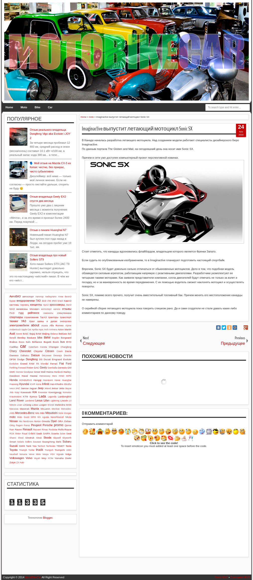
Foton (30, 367)
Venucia (23, 454)
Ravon (18, 429)
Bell (69, 334)
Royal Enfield (28, 433)
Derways (57, 355)
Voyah (37, 458)
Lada (42, 396)
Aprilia (35, 329)
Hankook (58, 372)
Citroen (49, 350)
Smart (12, 441)
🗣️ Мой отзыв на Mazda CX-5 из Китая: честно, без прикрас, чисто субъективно (50, 167)
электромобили (19, 325)
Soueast (37, 442)
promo (58, 425)
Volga (68, 454)
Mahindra (60, 404)
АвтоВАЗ (15, 296)
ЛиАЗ (68, 305)
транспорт (65, 317)
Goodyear (28, 372)
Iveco (12, 388)
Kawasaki (26, 392)
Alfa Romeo (56, 325)
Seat (68, 433)
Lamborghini (64, 396)
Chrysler (38, 351)
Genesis (62, 367)
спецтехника (64, 313)
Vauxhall (13, 454)
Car (50, 107)
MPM (33, 417)
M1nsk (51, 405)
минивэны (22, 309)
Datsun (35, 355)
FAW (31, 363)
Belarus (54, 334)
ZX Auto (20, 462)
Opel (54, 421)
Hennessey (44, 376)
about (35, 325)
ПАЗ (11, 313)
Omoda (46, 421)
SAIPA (46, 433)
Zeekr (68, 458)
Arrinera (53, 329)
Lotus (35, 404)
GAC (36, 367)
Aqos (40, 329)
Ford (68, 363)
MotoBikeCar (33, 577)
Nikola (68, 417)
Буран (12, 301)
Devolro (67, 355)
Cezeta (43, 347)
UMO (68, 450)
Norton (37, 421)
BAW (38, 333)
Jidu (11, 392)
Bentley (21, 337)
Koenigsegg (55, 392)
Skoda (47, 437)
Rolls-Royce (64, 429)
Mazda (35, 408)
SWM (22, 446)
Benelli (12, 338)
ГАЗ (38, 300)
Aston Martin (64, 329)
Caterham (33, 347)
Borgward (66, 337)
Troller (31, 450)
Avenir (19, 334)
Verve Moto (35, 454)
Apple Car (26, 329)
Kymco (33, 396)
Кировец (24, 305)
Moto (24, 107)
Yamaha (59, 458)
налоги (56, 309)
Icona (38, 384)
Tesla (68, 446)
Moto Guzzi (23, 417)
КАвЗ (60, 301)
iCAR (32, 384)
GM (69, 367)
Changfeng (66, 347)
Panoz (27, 425)
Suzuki (13, 445)
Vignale (59, 454)
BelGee (63, 333)
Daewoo (13, 355)
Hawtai (33, 375)
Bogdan (56, 338)
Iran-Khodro (56, 384)
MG (37, 413)
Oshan (67, 421)
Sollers (28, 442)
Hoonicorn (48, 380)
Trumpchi (60, 450)
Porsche (48, 425)
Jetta (61, 388)
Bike (37, 107)
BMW (47, 337)
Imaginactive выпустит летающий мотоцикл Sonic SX (137, 128)
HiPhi (68, 376)
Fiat (61, 363)
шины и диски (47, 321)
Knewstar (42, 392)
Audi (12, 333)
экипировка (65, 321)
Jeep (41, 388)
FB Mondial (42, 363)
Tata (34, 446)
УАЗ (23, 321)
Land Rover (16, 400)
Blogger (47, 517)
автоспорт (28, 296)
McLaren (45, 408)
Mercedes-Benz (24, 412)
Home (9, 107)
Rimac (45, 429)
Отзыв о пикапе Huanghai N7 (48, 230)
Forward (22, 367)
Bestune (31, 337)
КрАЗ (46, 305)
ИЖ (49, 301)
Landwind (29, 400)
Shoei (21, 438)
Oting (12, 425)
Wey (44, 458)
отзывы (66, 308)
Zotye (12, 462)
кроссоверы (57, 304)
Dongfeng (32, 359)
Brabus (13, 342)
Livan (19, 405)
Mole (61, 413)
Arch (46, 329)
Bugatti (47, 342)
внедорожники (25, 300)
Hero (54, 376)
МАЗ (12, 309)
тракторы (53, 317)
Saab (39, 433)
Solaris (20, 442)
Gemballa (52, 367)
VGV (52, 454)
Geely (43, 367)
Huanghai (66, 380)
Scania (55, 433)
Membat (56, 409)
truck (39, 450)
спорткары (16, 317)
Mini (42, 413)
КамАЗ (67, 300)
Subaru (67, 441)
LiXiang (27, 404)
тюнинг (13, 321)
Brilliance (37, 342)
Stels (58, 441)
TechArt (41, 446)
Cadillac (13, 347)
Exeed (23, 363)
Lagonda (52, 396)
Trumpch (49, 450)
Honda (13, 379)
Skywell (57, 438)
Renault (27, 429)
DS (41, 359)
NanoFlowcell (57, 417)
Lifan (47, 400)
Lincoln (64, 400)
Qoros (68, 425)
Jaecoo (25, 388)
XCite (50, 458)
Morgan (67, 413)
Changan (54, 347)
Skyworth (66, 438)
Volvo (29, 458)
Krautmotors (15, 396)
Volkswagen (16, 458)
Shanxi (12, 438)
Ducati (47, 359)
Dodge (20, 359)
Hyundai (24, 383)
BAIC (26, 333)
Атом (60, 296)
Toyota (13, 449)
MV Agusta (43, 417)
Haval (25, 375)
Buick (56, 342)
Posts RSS (221, 577)
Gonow (19, 372)
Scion (62, 433)
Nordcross (28, 421)
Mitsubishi (51, 412)
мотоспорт (46, 309)
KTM (25, 396)
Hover (57, 380)
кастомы (14, 304)
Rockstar (53, 429)
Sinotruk (29, 437)
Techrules (51, 446)
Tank (28, 446)
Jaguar (33, 388)
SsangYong (48, 441)
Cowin (60, 351)
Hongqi (37, 380)
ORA (60, 421)
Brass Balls (25, 342)
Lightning (55, 400)
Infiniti (45, 383)
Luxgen (43, 404)
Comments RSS (240, 577)
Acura (44, 325)
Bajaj (32, 333)
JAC (17, 388)
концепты (36, 304)
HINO (61, 376)
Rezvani (37, 429)
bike (39, 337)
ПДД (20, 313)
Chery (13, 350)
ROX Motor (15, 433)
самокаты (48, 313)
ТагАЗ (43, 317)
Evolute (67, 359)
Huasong (13, 384)
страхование (31, 317)
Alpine (68, 325)
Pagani (19, 425)
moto (12, 416)
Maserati (24, 408)
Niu (20, 421)
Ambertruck (15, 329)
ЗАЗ (44, 300)
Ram (11, 429)
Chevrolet (25, 350)
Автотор (39, 296)
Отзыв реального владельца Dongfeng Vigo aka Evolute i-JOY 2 (50, 133)
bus (62, 341)
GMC (12, 371)
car (23, 346)
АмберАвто (51, 296)
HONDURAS (25, 380)
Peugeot (36, 425)
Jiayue (68, 388)
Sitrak (39, 438)
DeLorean (47, 355)
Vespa (45, 454)
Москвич (34, 309)
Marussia (13, 409)
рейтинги (33, 312)
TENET (60, 446)
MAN (68, 404)
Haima (50, 371)
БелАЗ (68, 296)
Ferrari (53, 363)
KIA (34, 392)
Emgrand (57, 359)
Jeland (47, 388)
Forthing (13, 367)
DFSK (12, 359)
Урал (32, 321)
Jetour (55, 388)
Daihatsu (24, 355)
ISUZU (67, 384)
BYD (68, 342)
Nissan (13, 421)
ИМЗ (54, 301)
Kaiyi (17, 392)
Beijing (46, 333)
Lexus (38, 400)
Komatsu (67, 392)
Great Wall (40, 371)
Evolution (13, 363)
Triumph (23, 450)
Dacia (68, 351)
